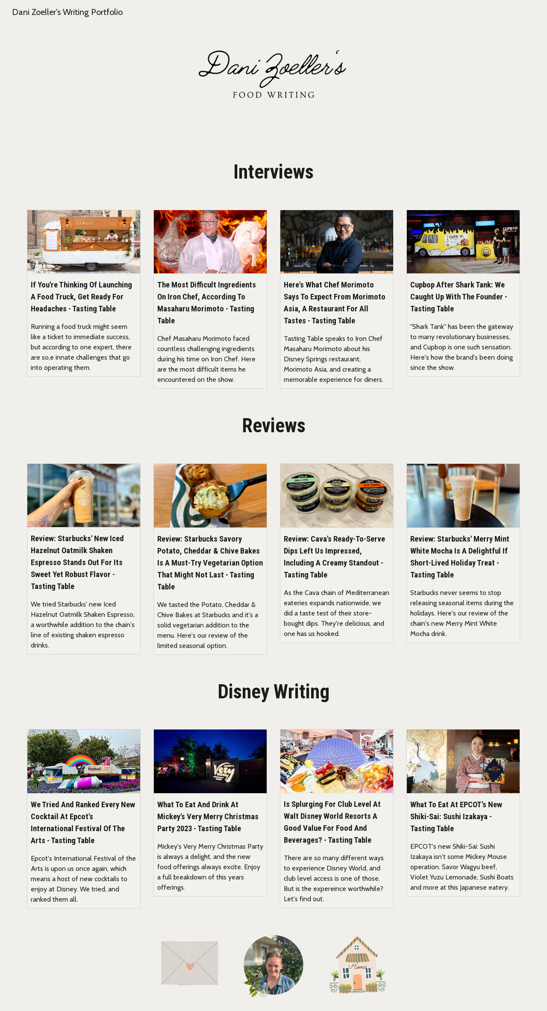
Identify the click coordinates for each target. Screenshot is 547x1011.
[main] (273, 172)
